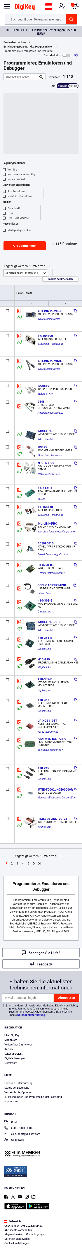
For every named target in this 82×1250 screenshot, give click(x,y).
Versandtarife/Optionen (18, 1092)
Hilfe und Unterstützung (18, 1083)
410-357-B (45, 679)
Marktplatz (10, 1040)
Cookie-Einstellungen (16, 1243)
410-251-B (45, 637)
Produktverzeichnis (14, 42)
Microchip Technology (50, 343)
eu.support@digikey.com (22, 1134)
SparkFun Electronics (50, 455)
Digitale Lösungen (15, 1058)
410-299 (44, 659)
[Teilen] (76, 55)
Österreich (12, 1221)
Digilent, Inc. (45, 611)
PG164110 (45, 507)
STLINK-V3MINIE (50, 361)
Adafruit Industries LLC (51, 412)
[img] (25, 7)
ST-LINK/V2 (46, 463)
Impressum (11, 1101)
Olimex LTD (44, 826)
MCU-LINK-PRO (49, 622)
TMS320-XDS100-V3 (52, 818)
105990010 (46, 543)
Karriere (9, 1049)
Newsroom (10, 1062)
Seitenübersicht (13, 1053)
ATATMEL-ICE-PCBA (52, 738)
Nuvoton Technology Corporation (57, 531)
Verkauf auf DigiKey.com (18, 1044)
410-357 (43, 700)
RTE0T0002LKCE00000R (55, 789)
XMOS (41, 499)
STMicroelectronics (49, 319)
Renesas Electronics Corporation (56, 797)
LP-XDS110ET (47, 720)
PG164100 (45, 336)
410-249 (43, 768)
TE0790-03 (46, 565)
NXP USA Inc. (45, 439)
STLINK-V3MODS (50, 311)
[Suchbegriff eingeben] (21, 77)
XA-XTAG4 (45, 488)
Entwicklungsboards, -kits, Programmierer (27, 46)
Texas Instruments (48, 731)
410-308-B (45, 600)
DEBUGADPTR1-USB (52, 585)
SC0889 (43, 385)
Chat (10, 1122)
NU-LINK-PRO (47, 523)
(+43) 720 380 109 (18, 1128)
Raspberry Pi (45, 393)
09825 (42, 447)
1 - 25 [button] (33, 266)
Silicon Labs (44, 593)
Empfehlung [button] (21, 273)
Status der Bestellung (16, 1087)
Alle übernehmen (25, 245)
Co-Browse (14, 1140)
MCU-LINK (45, 431)
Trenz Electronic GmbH (51, 573)
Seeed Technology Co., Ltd (53, 554)
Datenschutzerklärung (31, 1014)
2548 (41, 401)
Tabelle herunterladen (60, 279)
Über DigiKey (11, 1035)
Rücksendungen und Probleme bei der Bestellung (33, 1096)
